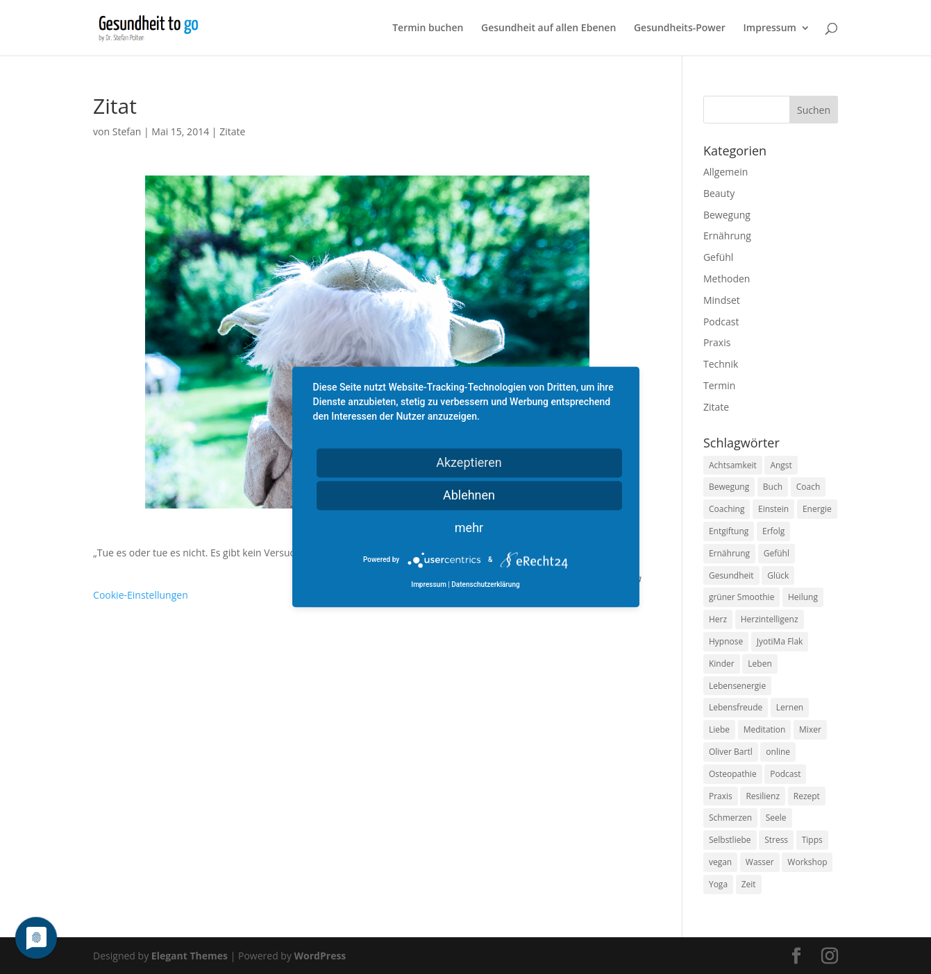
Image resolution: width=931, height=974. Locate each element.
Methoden (726, 278)
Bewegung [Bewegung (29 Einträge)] (729, 487)
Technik (720, 363)
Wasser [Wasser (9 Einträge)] (760, 862)
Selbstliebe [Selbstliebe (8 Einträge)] (730, 840)
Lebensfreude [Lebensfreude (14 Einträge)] (735, 707)
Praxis (716, 342)
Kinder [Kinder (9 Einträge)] (722, 663)
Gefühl (718, 257)
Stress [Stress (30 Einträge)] (776, 840)
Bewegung (726, 214)
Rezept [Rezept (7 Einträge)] (807, 796)
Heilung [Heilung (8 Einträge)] (803, 597)
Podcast (721, 321)
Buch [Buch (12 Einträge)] (772, 487)
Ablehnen (469, 495)
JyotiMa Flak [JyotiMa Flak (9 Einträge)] (780, 641)
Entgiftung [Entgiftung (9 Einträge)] (728, 531)
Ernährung (727, 235)
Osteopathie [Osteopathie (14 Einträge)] (733, 774)
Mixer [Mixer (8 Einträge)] (810, 729)
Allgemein (725, 171)
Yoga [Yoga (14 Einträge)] (718, 884)
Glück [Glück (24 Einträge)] (778, 575)
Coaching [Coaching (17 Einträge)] (726, 509)
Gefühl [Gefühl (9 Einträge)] (776, 553)
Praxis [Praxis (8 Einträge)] (720, 796)
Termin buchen (427, 28)
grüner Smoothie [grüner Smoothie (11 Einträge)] (741, 597)
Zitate (232, 131)
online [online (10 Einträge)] (778, 752)
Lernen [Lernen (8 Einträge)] (789, 707)
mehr (469, 527)
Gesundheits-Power (679, 28)
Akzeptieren (469, 462)
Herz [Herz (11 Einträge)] (718, 619)
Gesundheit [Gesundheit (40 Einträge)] (731, 575)
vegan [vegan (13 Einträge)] (720, 862)
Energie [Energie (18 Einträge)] (817, 509)
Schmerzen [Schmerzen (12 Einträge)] (730, 817)
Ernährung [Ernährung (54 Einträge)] (729, 553)
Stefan (127, 131)
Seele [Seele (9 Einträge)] (776, 817)
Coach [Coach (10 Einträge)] (808, 487)
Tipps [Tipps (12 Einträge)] (812, 840)
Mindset (721, 300)
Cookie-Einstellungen (140, 594)
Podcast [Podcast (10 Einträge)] (785, 774)
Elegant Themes (189, 955)
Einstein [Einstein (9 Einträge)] (773, 509)
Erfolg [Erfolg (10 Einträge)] (773, 531)
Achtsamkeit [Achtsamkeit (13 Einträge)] (733, 465)
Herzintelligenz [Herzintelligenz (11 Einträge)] (769, 619)
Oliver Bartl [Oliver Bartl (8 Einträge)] (731, 752)
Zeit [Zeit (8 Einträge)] (748, 884)
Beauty (719, 193)
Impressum (770, 28)
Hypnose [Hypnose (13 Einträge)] (726, 641)
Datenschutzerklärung (485, 585)
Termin (719, 385)
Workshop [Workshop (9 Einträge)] (807, 862)
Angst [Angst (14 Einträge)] (780, 465)
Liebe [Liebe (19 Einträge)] (719, 729)
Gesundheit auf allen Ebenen (548, 28)
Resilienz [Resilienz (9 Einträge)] (763, 796)
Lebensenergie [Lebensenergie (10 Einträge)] (737, 686)
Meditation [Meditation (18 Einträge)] (765, 729)
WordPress (320, 955)
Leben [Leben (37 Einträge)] (759, 663)
